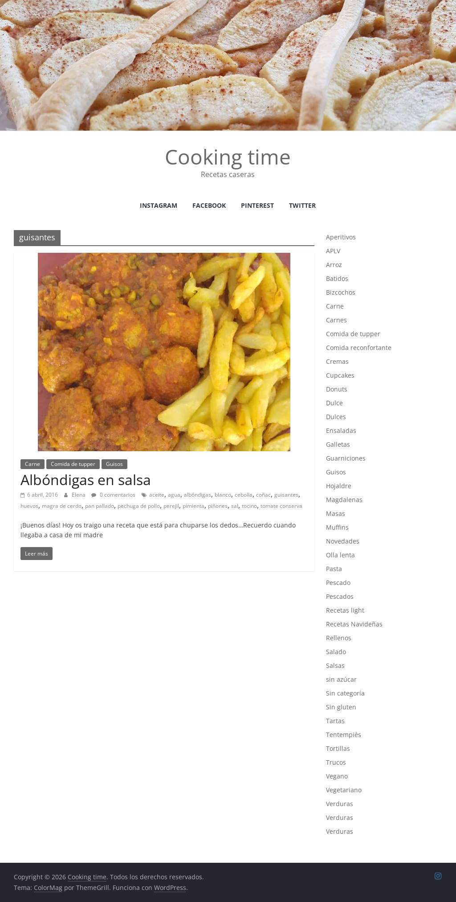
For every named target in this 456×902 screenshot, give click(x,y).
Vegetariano (344, 790)
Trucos (336, 762)
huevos (29, 506)
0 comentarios (113, 494)
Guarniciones (346, 458)
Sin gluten (341, 707)
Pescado (338, 582)
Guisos (114, 464)
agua (174, 494)
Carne (32, 464)
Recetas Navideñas (354, 624)
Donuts (336, 389)
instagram (158, 205)
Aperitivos (341, 237)
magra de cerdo (61, 506)
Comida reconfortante (358, 347)
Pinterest (257, 205)
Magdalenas (344, 499)
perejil (171, 506)
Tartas (335, 721)
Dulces (336, 416)
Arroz (334, 264)
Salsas (335, 665)
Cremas (337, 361)
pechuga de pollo (139, 506)
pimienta (193, 506)
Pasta (334, 568)
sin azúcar (341, 679)
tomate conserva (281, 506)
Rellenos (338, 638)
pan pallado (99, 506)
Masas (335, 513)
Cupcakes (340, 375)
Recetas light (345, 610)
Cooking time (228, 156)
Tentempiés (343, 734)
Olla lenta (340, 555)
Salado (336, 651)
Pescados (340, 596)
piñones (218, 506)
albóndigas (197, 494)
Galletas (338, 444)
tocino (249, 506)
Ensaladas (341, 430)
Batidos (337, 278)
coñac (263, 494)
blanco (223, 494)
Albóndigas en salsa (85, 479)
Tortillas (338, 748)
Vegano (337, 776)
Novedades (342, 541)
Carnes (336, 320)
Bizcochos (340, 292)
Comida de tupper (73, 464)
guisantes (286, 494)
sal (234, 506)
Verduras (339, 803)
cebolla (243, 494)
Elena (79, 494)
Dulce (334, 403)
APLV (333, 251)
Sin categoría (345, 693)
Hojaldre (338, 486)
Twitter (302, 205)
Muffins (337, 527)
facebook (209, 205)
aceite (156, 494)
